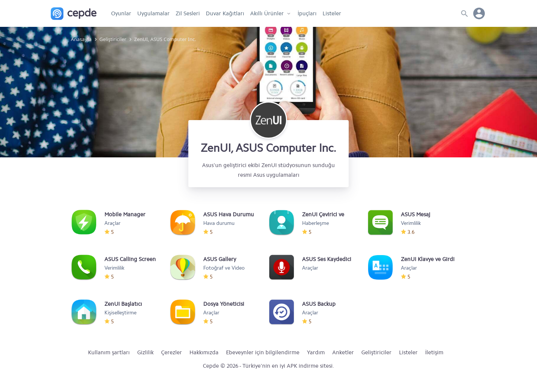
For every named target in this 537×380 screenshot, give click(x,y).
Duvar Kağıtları (225, 13)
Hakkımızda (204, 352)
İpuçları (307, 13)
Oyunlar (121, 13)
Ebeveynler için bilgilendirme (262, 352)
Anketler (343, 352)
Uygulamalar (153, 13)
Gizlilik (145, 352)
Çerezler (171, 352)
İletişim (434, 352)
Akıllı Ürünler (267, 13)
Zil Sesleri (188, 13)
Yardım (316, 352)
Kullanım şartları (109, 352)
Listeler (332, 13)
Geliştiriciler (376, 352)
